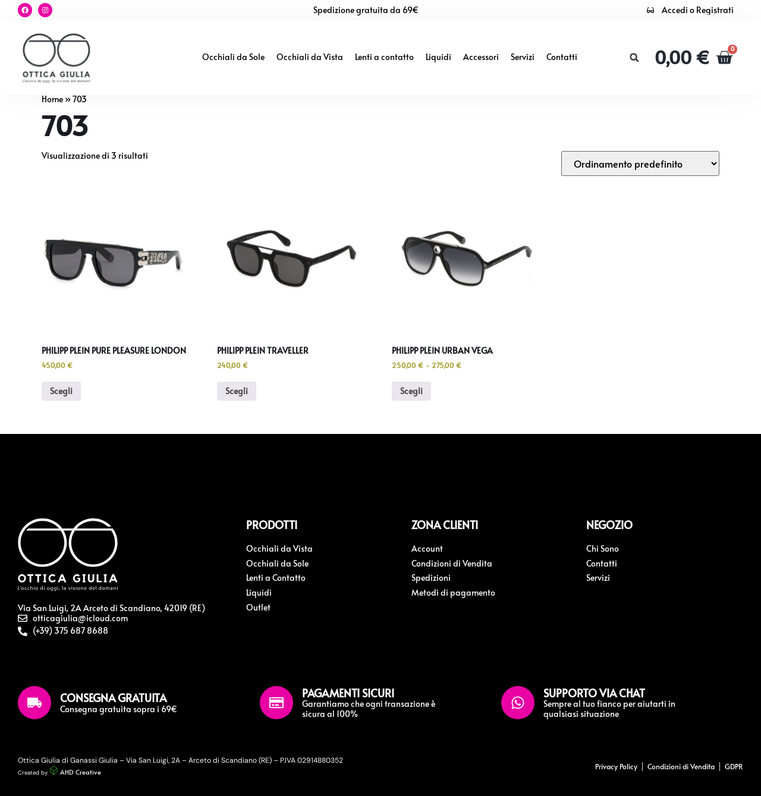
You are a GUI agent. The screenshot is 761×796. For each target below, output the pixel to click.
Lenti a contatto (384, 56)
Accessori (481, 56)
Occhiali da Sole (233, 56)
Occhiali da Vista (309, 56)
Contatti (561, 56)
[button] (634, 57)
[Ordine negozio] (640, 163)
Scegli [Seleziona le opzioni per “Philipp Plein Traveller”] (236, 391)
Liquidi (438, 56)
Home (52, 99)
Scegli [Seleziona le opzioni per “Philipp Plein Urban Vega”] (411, 391)
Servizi (522, 56)
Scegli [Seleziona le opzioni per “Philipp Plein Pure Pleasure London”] (61, 391)
